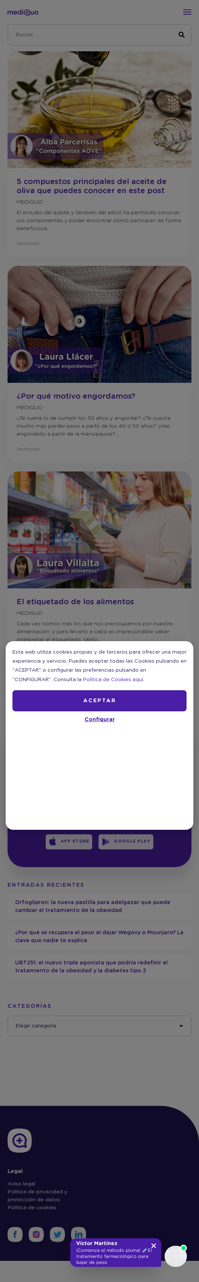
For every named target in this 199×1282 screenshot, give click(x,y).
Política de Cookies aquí (113, 679)
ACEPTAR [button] (99, 700)
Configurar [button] (100, 719)
